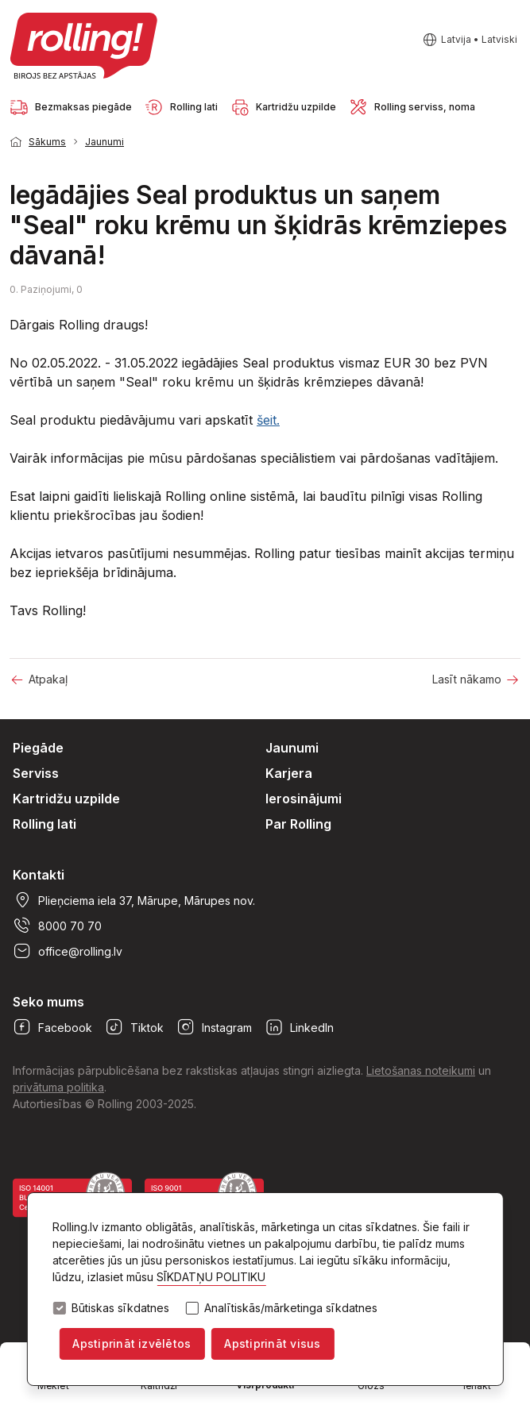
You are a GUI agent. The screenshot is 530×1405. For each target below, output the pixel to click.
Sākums (47, 142)
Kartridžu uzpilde (66, 798)
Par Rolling (298, 824)
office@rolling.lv (67, 950)
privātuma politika (58, 1087)
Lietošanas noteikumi (420, 1070)
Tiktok (134, 1027)
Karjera (288, 773)
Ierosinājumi (303, 798)
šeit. (268, 420)
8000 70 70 (57, 925)
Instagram (214, 1027)
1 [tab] (498, 140)
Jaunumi (104, 142)
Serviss (36, 773)
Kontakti (38, 875)
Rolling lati (44, 824)
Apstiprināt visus (272, 1343)
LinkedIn (299, 1027)
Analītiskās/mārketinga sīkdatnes (290, 1309)
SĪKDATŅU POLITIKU (211, 1277)
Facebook (52, 1027)
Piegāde (38, 748)
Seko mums (48, 1002)
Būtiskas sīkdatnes (120, 1309)
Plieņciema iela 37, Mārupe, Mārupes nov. (134, 900)
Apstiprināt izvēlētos (131, 1343)
